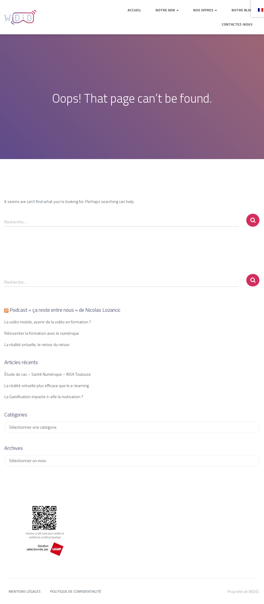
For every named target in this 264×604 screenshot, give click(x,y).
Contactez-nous (237, 24)
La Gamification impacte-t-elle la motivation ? (43, 396)
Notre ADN (167, 10)
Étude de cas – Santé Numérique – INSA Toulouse (47, 374)
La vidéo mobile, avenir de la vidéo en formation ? (47, 322)
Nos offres (205, 10)
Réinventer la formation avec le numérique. (42, 333)
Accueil (134, 10)
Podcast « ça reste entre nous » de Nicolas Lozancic (65, 310)
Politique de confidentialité (75, 591)
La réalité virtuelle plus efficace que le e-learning (46, 385)
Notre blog (242, 10)
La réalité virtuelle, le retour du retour (37, 344)
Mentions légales (25, 591)
